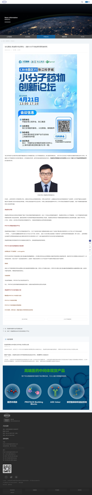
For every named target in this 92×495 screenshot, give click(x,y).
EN (86, 2)
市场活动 (46, 36)
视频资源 (64, 36)
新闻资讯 (8, 41)
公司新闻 (9, 36)
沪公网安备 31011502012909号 (10, 482)
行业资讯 (27, 36)
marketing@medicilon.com (12, 444)
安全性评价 (12, 490)
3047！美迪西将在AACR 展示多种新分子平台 (18, 331)
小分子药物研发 (67, 319)
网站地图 (21, 482)
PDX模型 (57, 490)
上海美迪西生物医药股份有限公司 (14, 480)
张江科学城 (24, 319)
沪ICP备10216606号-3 (35, 480)
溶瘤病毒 (35, 490)
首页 (4, 41)
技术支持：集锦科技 (7, 484)
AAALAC (12, 492)
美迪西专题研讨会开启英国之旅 (14, 328)
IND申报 (79, 490)
